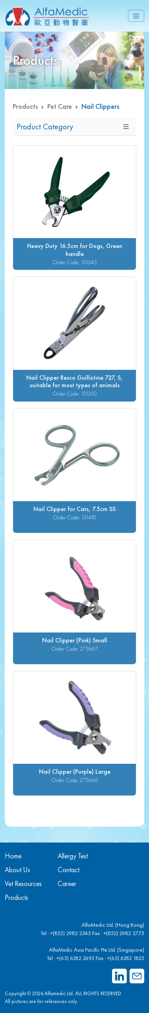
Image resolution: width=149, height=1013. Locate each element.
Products (25, 106)
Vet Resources (23, 883)
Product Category (45, 126)
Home (13, 855)
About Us (17, 869)
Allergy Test (73, 855)
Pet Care (59, 106)
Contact (68, 869)
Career (67, 883)
